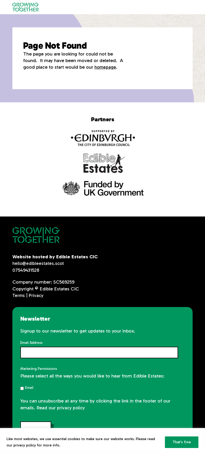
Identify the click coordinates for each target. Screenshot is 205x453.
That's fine (182, 442)
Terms (19, 295)
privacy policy (71, 408)
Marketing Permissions (38, 368)
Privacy (37, 295)
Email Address (31, 342)
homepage (105, 67)
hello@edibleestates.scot (38, 263)
